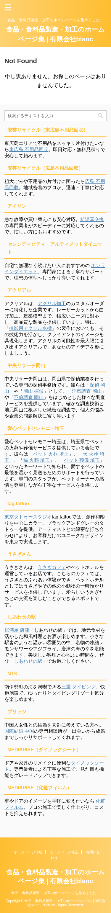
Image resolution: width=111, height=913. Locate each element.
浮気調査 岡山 (87, 391)
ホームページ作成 (28, 852)
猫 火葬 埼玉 (36, 460)
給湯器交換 (92, 219)
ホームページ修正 (64, 852)
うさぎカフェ (52, 567)
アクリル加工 (52, 303)
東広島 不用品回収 (28, 149)
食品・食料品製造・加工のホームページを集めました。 (55, 893)
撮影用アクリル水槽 (30, 328)
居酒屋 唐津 (16, 630)
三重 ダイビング (78, 686)
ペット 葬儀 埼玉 (82, 460)
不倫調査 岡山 (29, 397)
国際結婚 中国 (19, 731)
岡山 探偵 (33, 391)
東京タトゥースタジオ (28, 516)
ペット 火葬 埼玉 (51, 453)
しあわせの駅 (28, 661)
